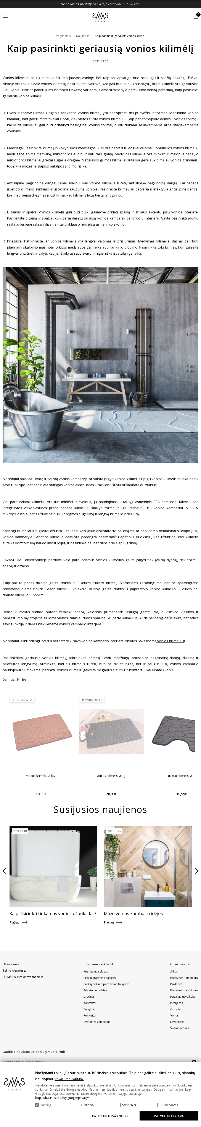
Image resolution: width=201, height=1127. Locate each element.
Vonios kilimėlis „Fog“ (111, 776)
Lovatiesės (177, 1022)
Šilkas (174, 971)
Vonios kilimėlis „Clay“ (41, 776)
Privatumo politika (95, 990)
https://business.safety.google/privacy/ (62, 1098)
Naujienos (83, 36)
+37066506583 (17, 971)
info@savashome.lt (30, 977)
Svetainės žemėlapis (97, 997)
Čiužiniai (175, 1009)
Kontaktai (90, 1009)
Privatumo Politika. (69, 1079)
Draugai (89, 1003)
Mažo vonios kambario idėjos (133, 913)
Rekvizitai (90, 1022)
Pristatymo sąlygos (96, 971)
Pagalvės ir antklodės (184, 990)
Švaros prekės (179, 1028)
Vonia (174, 1015)
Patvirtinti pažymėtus (110, 1116)
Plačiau (14, 922)
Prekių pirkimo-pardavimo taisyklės (107, 984)
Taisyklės (90, 1015)
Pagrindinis (63, 36)
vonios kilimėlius (170, 641)
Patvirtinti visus (169, 1116)
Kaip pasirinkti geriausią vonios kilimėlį (120, 36)
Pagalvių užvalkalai (182, 997)
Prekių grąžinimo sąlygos (100, 978)
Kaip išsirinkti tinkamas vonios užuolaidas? (53, 913)
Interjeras (176, 1003)
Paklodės (176, 984)
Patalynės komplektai (184, 978)
